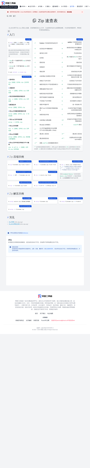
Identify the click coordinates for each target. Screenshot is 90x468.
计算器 (64, 6)
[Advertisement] (39, 271)
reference (25, 233)
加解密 (56, 6)
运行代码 (32, 6)
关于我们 (42, 313)
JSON (23, 6)
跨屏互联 (36, 320)
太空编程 (29, 320)
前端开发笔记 (20, 320)
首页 (36, 313)
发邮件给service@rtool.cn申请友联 (62, 320)
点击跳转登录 (49, 248)
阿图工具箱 (44, 329)
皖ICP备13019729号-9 (47, 328)
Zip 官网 (11, 222)
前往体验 (69, 12)
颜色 (48, 6)
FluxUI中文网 (45, 320)
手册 (73, 6)
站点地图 (50, 313)
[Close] (82, 12)
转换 (41, 6)
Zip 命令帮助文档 (14, 224)
